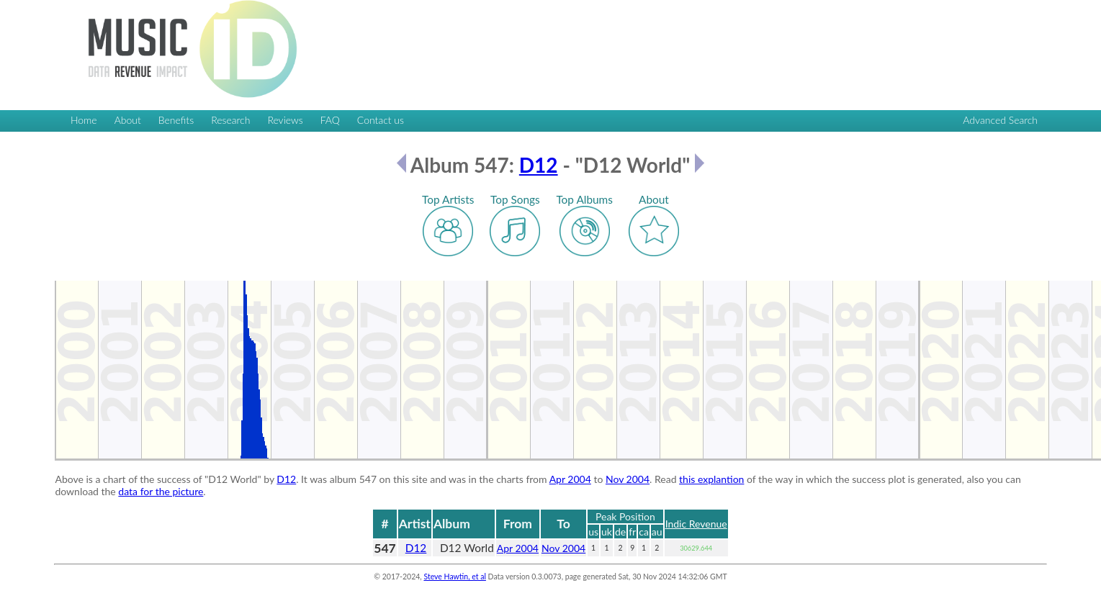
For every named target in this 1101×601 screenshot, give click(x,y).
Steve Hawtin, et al (454, 576)
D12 (538, 165)
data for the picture (160, 491)
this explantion (711, 479)
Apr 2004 (570, 479)
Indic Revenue (696, 524)
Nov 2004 (628, 479)
